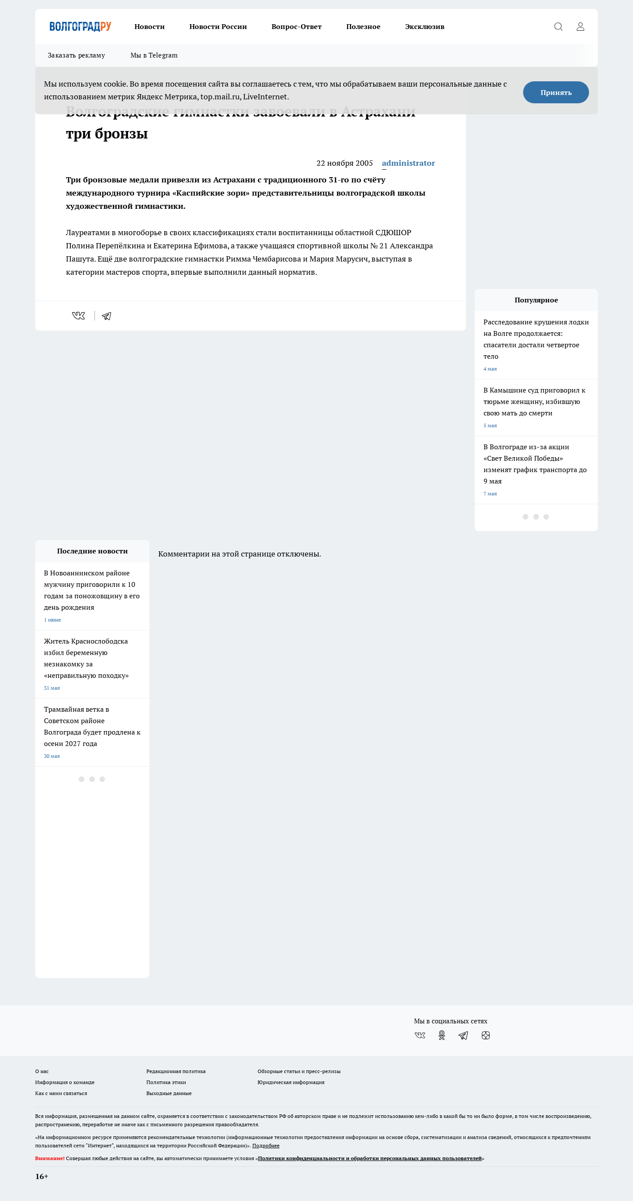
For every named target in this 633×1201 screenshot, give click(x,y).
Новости (150, 26)
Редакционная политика (176, 1071)
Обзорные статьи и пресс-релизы (299, 1071)
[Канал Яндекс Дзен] (486, 1035)
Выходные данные (169, 1093)
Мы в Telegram (154, 55)
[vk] (79, 315)
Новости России (218, 26)
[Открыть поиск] (558, 26)
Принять (556, 92)
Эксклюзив (424, 26)
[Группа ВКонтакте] (420, 1035)
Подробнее (266, 1145)
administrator (408, 163)
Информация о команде (65, 1082)
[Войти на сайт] (580, 26)
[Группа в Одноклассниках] (442, 1035)
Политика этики (166, 1082)
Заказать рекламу (76, 55)
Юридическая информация (291, 1082)
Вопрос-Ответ (297, 26)
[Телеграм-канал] (464, 1035)
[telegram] (109, 315)
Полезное (363, 26)
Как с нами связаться (61, 1093)
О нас (42, 1071)
